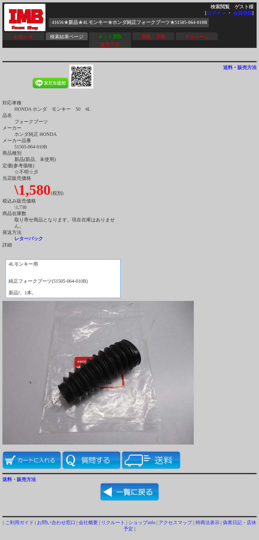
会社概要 (88, 522)
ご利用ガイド (19, 522)
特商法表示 (208, 522)
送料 (228, 67)
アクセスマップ (175, 522)
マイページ (197, 36)
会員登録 (242, 13)
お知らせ (23, 36)
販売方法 (110, 44)
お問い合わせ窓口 (56, 522)
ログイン (216, 13)
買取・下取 (153, 36)
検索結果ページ (66, 36)
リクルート (113, 522)
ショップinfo (141, 522)
